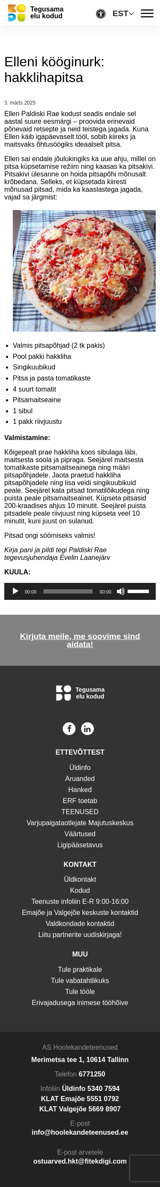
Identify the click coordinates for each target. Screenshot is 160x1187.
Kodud (80, 890)
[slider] (68, 591)
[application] (80, 591)
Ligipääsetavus (80, 845)
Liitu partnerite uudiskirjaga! (80, 934)
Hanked (80, 789)
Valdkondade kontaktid (80, 923)
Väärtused (80, 834)
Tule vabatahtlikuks (80, 980)
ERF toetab (80, 800)
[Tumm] (120, 591)
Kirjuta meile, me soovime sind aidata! (80, 640)
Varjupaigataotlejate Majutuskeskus (80, 822)
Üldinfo (80, 767)
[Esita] (15, 591)
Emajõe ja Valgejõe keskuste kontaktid (80, 912)
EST (120, 13)
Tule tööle (80, 991)
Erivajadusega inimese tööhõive (80, 1002)
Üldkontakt (80, 879)
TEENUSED (80, 811)
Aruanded (80, 778)
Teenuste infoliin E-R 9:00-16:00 (80, 901)
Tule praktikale (80, 969)
